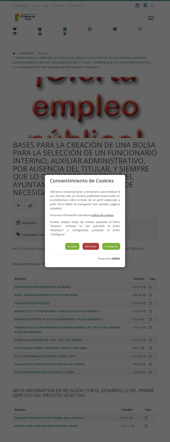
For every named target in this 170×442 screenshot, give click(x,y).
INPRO (116, 258)
